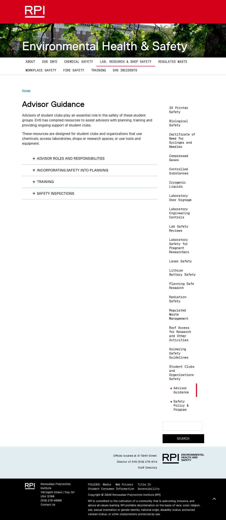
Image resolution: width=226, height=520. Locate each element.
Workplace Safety (41, 70)
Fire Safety (73, 70)
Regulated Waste (172, 62)
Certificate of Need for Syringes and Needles (182, 140)
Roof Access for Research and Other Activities (180, 334)
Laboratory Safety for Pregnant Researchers (179, 246)
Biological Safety (178, 123)
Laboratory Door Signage (180, 198)
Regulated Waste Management (178, 314)
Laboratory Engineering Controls (179, 213)
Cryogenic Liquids (177, 184)
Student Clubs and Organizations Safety (181, 373)
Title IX (144, 484)
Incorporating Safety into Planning (70, 170)
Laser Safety (180, 261)
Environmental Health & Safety (104, 46)
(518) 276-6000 (51, 500)
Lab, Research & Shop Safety (125, 62)
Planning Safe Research (181, 286)
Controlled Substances (178, 171)
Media (107, 484)
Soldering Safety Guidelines (178, 353)
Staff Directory (147, 467)
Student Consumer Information (111, 488)
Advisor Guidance (181, 390)
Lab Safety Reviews (178, 228)
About (30, 62)
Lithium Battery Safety (182, 272)
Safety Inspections (53, 193)
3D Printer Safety (178, 110)
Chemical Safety (78, 62)
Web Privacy (124, 484)
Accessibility (148, 488)
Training (98, 70)
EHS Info (49, 62)
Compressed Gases (178, 158)
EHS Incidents (125, 70)
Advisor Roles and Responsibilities (69, 158)
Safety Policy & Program (181, 405)
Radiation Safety (177, 299)
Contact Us (48, 504)
